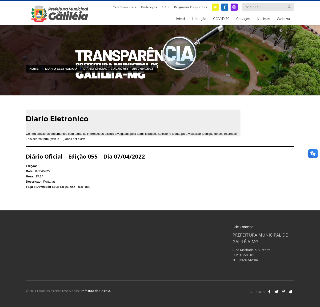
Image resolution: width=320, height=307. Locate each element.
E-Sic (165, 7)
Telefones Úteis (124, 7)
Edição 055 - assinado (75, 186)
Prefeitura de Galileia (95, 291)
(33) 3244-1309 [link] (248, 260)
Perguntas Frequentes (190, 7)
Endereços (149, 7)
